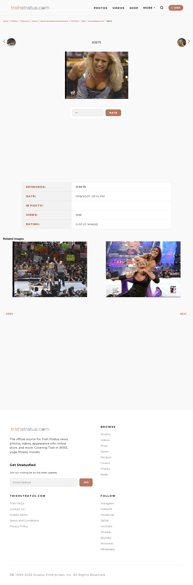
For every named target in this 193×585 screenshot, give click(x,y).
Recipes (106, 457)
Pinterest (107, 543)
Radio (104, 474)
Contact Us (17, 509)
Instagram (107, 503)
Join (85, 482)
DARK (175, 8)
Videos (105, 440)
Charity (105, 468)
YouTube (106, 526)
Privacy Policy (19, 526)
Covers (105, 463)
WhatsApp (108, 549)
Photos (14, 21)
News (104, 451)
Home (6, 21)
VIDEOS (118, 8)
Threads (106, 532)
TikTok (105, 520)
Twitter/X (106, 509)
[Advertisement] (96, 149)
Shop (104, 445)
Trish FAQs (17, 503)
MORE (149, 7)
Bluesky (106, 537)
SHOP (133, 8)
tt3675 (81, 187)
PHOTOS (100, 8)
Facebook (107, 514)
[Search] (162, 7)
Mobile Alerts (19, 514)
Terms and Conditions (24, 520)
